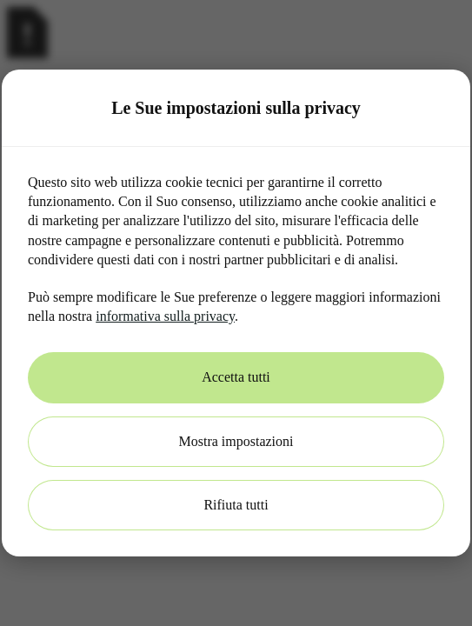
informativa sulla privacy (165, 316)
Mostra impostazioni (236, 441)
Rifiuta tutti (235, 504)
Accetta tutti (236, 377)
